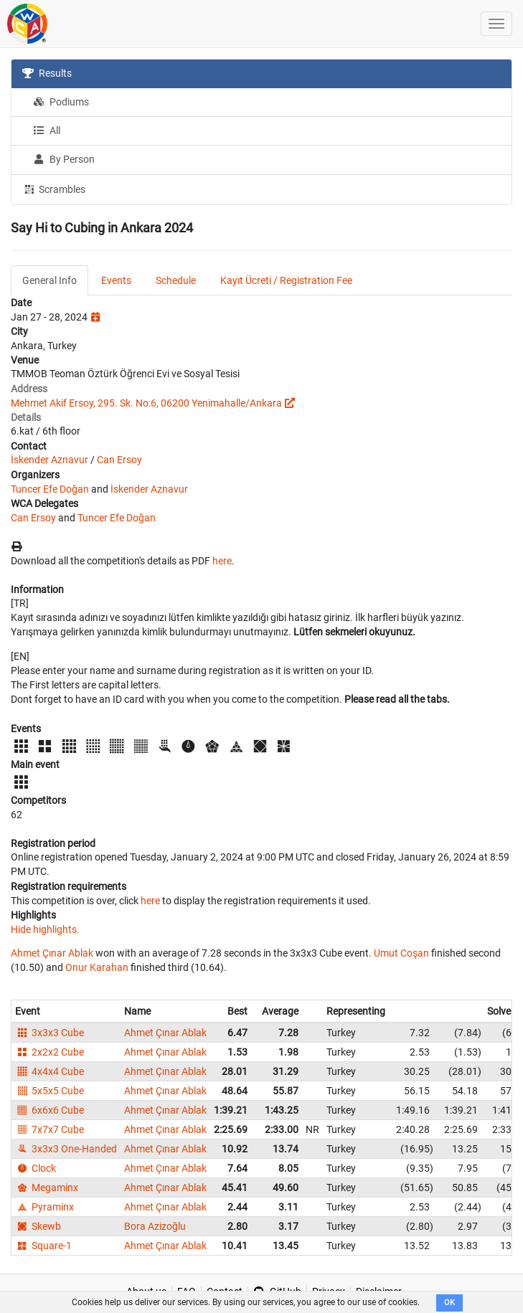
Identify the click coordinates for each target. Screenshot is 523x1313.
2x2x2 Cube (49, 1052)
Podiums (61, 102)
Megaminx (46, 1187)
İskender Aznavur (49, 459)
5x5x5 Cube (49, 1090)
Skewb (38, 1226)
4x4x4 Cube (49, 1071)
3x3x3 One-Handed (66, 1149)
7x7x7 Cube (49, 1129)
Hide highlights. (45, 929)
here (222, 561)
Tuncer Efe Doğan (50, 489)
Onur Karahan (96, 967)
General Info (49, 280)
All (46, 130)
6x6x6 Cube (49, 1110)
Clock (35, 1168)
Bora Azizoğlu (155, 1226)
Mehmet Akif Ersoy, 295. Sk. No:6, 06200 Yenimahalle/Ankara (146, 403)
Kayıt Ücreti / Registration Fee (286, 280)
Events (116, 280)
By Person (64, 159)
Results (47, 73)
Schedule (176, 280)
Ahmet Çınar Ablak (52, 953)
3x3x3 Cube (49, 1032)
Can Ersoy (119, 459)
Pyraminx (44, 1207)
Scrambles (53, 188)
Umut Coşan (401, 953)
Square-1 (43, 1245)
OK (449, 1302)
